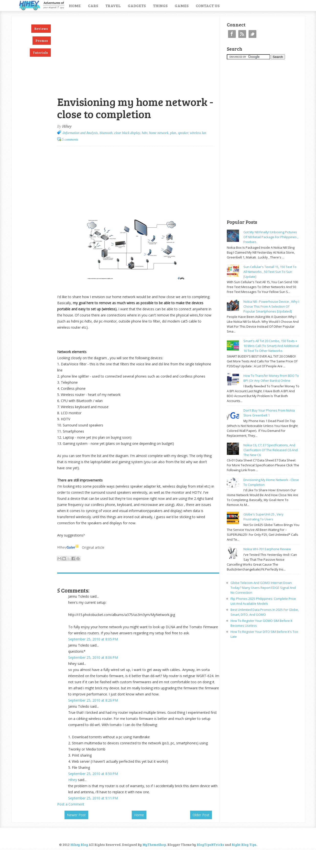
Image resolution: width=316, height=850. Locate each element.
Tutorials (40, 52)
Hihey (72, 779)
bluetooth (105, 133)
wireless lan (198, 133)
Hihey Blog (79, 844)
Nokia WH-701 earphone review (267, 549)
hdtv (144, 133)
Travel (112, 5)
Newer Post (76, 815)
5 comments (70, 139)
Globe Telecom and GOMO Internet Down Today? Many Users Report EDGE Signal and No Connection (263, 588)
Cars (93, 5)
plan (173, 133)
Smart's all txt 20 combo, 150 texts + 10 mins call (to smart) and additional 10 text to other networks (271, 346)
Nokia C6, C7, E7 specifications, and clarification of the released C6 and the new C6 (270, 450)
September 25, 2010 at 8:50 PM (93, 773)
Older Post (201, 815)
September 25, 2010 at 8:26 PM (93, 700)
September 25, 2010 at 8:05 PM (93, 639)
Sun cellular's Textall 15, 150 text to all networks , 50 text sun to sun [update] (269, 272)
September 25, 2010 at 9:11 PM (93, 798)
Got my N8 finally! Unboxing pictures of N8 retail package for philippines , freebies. (270, 237)
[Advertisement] (114, 19)
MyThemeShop (154, 844)
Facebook (232, 34)
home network (158, 133)
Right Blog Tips (244, 844)
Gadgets (137, 5)
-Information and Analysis (80, 133)
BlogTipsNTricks (210, 844)
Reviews (41, 28)
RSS (242, 34)
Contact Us (207, 5)
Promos (41, 40)
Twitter (252, 34)
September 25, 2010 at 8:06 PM (93, 657)
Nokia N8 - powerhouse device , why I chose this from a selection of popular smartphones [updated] (271, 306)
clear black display (127, 133)
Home (75, 5)
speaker (183, 133)
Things (160, 5)
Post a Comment (70, 804)
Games (181, 5)
